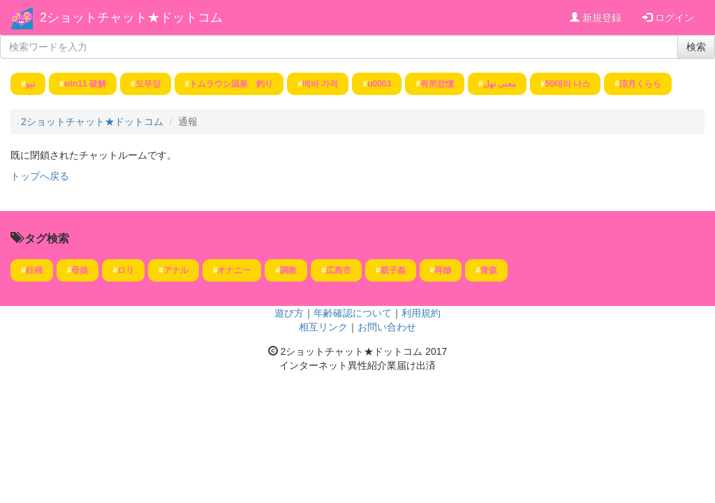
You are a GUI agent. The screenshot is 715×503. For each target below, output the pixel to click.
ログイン (668, 17)
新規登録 (595, 17)
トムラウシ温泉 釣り (231, 84)
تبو (30, 84)
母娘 (79, 270)
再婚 (442, 270)
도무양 (148, 84)
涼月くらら (640, 84)
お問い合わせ (387, 327)
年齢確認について (353, 313)
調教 (288, 270)
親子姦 (393, 270)
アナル (176, 270)
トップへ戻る (39, 176)
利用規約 (421, 313)
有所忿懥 (437, 84)
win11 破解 (85, 84)
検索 (696, 46)
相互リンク (323, 327)
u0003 (379, 84)
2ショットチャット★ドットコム (131, 17)
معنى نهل (499, 84)
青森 (488, 270)
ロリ (125, 270)
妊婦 (34, 270)
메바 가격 (320, 84)
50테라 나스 (568, 84)
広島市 (338, 270)
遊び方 (289, 313)
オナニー (234, 270)
